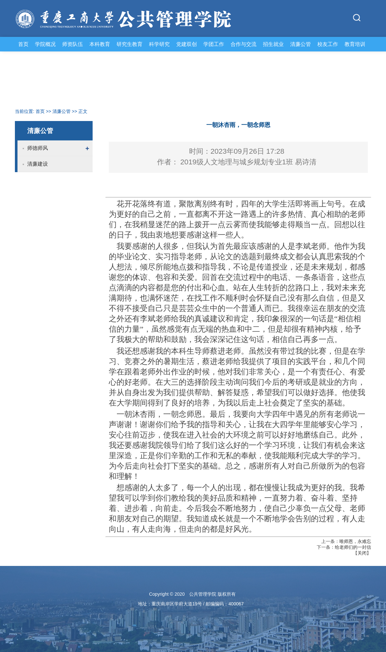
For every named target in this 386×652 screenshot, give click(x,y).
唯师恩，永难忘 (355, 541)
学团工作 (213, 44)
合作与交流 (243, 44)
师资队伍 (72, 44)
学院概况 (45, 44)
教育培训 (355, 44)
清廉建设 (37, 164)
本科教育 (99, 44)
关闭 (362, 553)
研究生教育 (129, 44)
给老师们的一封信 (353, 547)
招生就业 (273, 44)
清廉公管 (300, 44)
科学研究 (159, 44)
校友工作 (327, 44)
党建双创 (186, 44)
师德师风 (37, 148)
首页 (23, 44)
